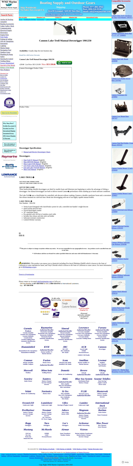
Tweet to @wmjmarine (26, 274)
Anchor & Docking (11, 454)
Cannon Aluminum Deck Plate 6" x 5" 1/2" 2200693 (122, 33)
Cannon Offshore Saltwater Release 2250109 (121, 275)
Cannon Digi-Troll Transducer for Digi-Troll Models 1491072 (122, 15)
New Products (78, 458)
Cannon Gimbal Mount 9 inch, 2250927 (122, 193)
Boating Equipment (71, 452)
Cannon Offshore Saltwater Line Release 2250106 (121, 242)
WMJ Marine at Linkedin (63, 449)
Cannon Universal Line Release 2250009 (122, 210)
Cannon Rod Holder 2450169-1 (122, 354)
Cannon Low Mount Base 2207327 (122, 116)
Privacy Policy (58, 459)
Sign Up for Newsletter (9, 113)
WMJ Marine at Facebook (47, 449)
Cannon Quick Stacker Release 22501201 (122, 339)
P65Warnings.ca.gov (29, 267)
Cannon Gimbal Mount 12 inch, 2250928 (122, 168)
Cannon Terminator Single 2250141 (120, 322)
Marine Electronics (84, 452)
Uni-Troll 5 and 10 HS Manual (34, 166)
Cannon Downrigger (51, 19)
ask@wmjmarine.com (44, 281)
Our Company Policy (47, 459)
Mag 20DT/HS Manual (31, 162)
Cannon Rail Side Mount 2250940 (122, 59)
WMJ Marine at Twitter (80, 449)
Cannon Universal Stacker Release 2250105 (120, 226)
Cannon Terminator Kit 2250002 (119, 95)
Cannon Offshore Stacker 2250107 (120, 259)
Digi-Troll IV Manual (31, 160)
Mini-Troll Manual (30, 169)
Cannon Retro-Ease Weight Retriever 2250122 (121, 308)
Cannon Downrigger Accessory (66, 19)
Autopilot (19, 454)
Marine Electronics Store (95, 449)
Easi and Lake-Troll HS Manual (34, 167)
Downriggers (40, 19)
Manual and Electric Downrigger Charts (37, 152)
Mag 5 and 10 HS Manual (32, 164)
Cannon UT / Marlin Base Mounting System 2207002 (121, 370)
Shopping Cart (67, 459)
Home (20, 19)
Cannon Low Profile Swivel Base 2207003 (122, 78)
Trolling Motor (105, 456)
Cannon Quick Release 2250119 (119, 291)
